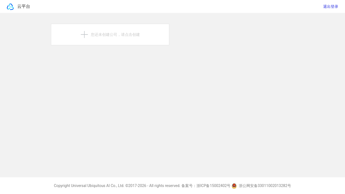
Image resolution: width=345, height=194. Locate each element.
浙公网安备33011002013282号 (261, 185)
